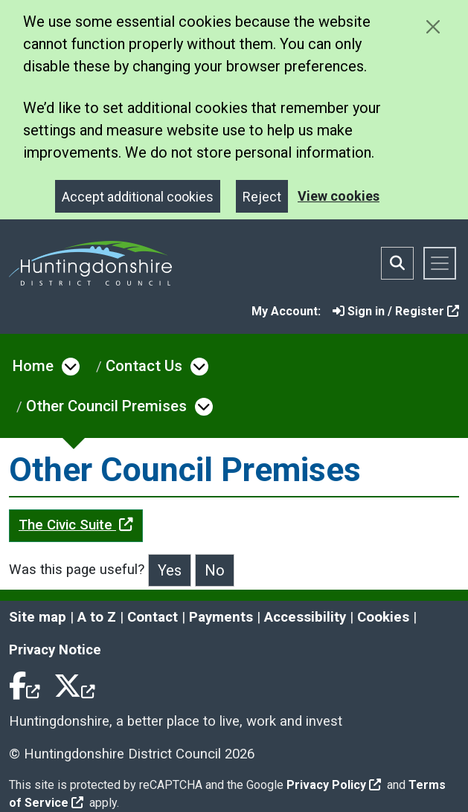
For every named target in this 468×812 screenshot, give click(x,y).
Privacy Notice (55, 650)
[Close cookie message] (432, 26)
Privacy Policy (333, 785)
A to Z (96, 617)
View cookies (338, 196)
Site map (37, 617)
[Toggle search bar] (397, 263)
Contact (152, 617)
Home (33, 366)
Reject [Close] (262, 196)
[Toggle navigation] (439, 263)
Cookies (383, 617)
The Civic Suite (76, 525)
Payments (221, 617)
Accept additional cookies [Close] (138, 196)
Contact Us (144, 366)
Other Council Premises (106, 406)
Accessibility (305, 617)
